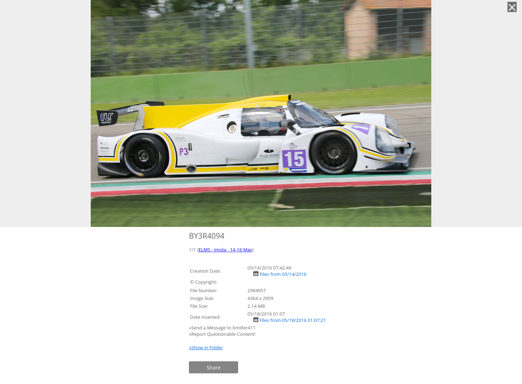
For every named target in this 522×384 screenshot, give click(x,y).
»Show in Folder (206, 347)
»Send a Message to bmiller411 (223, 327)
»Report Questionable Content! (222, 334)
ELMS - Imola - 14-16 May (225, 249)
